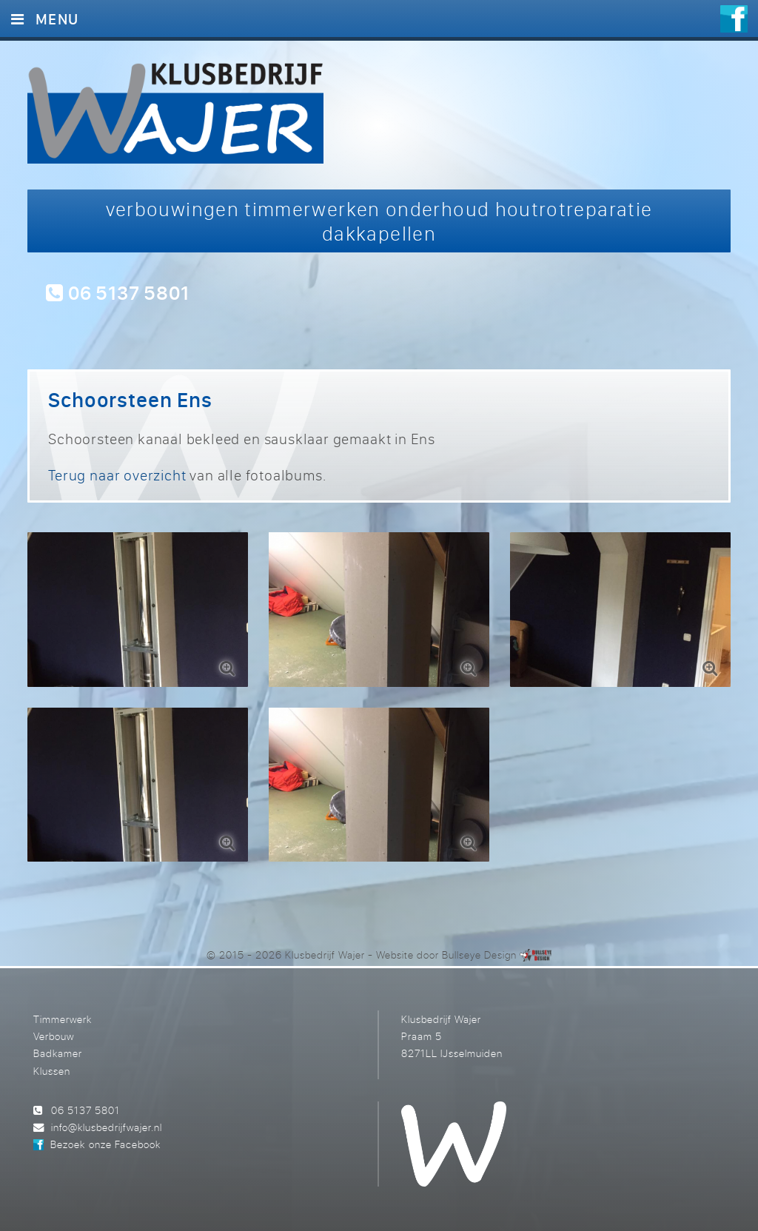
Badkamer (57, 1053)
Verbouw (53, 1036)
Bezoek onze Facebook (105, 1144)
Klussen (51, 1071)
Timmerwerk (62, 1019)
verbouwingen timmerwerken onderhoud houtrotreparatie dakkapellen (379, 221)
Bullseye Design (479, 954)
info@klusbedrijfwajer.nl (106, 1127)
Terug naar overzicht (117, 475)
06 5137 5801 (117, 292)
